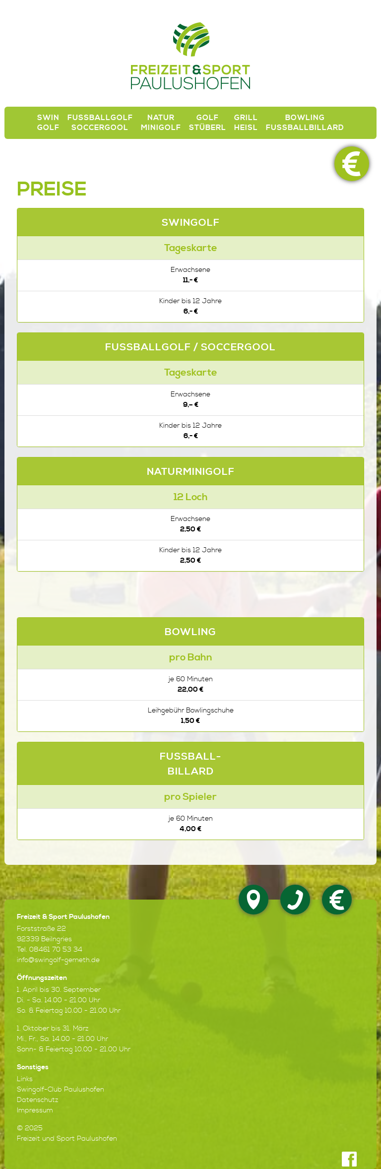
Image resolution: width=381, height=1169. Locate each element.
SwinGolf (48, 122)
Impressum (35, 1110)
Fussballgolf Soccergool (100, 122)
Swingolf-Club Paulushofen (60, 1089)
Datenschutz (37, 1100)
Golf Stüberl (207, 122)
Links (25, 1079)
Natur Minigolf (161, 122)
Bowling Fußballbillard (305, 122)
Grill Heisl (246, 122)
